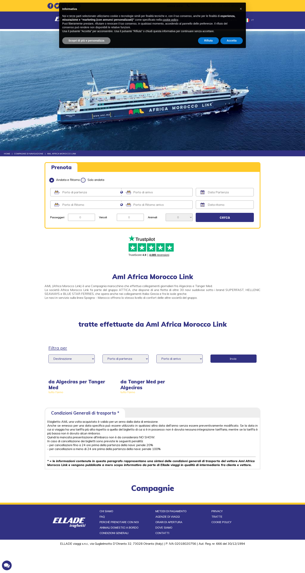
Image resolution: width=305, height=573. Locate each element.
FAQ (102, 542)
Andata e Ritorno (64, 180)
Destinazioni (125, 20)
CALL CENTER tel (216, 5)
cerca (225, 217)
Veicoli (103, 217)
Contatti (230, 20)
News (200, 20)
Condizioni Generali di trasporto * (85, 413)
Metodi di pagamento (171, 537)
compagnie (152, 488)
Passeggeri (57, 217)
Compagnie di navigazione (160, 20)
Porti (188, 20)
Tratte (107, 20)
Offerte (213, 20)
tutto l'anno (55, 392)
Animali (152, 217)
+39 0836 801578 (229, 5)
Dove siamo (163, 553)
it (249, 20)
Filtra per (57, 348)
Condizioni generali (114, 558)
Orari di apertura (168, 547)
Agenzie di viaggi (167, 542)
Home (95, 20)
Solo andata (92, 180)
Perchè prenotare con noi (119, 547)
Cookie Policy (221, 547)
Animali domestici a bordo (119, 553)
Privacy (217, 537)
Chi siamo (106, 537)
